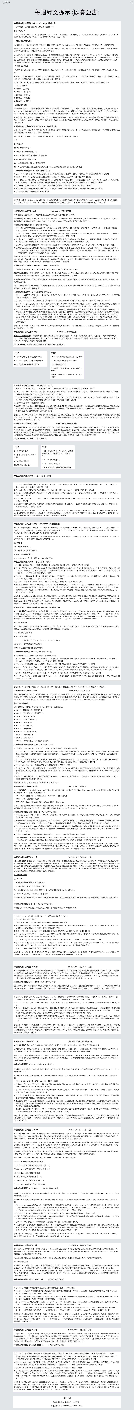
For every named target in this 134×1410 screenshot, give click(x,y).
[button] (132, 2)
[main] (67, 12)
